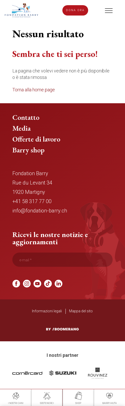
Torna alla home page (33, 90)
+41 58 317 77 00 (32, 201)
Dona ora (75, 10)
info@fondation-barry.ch (39, 211)
